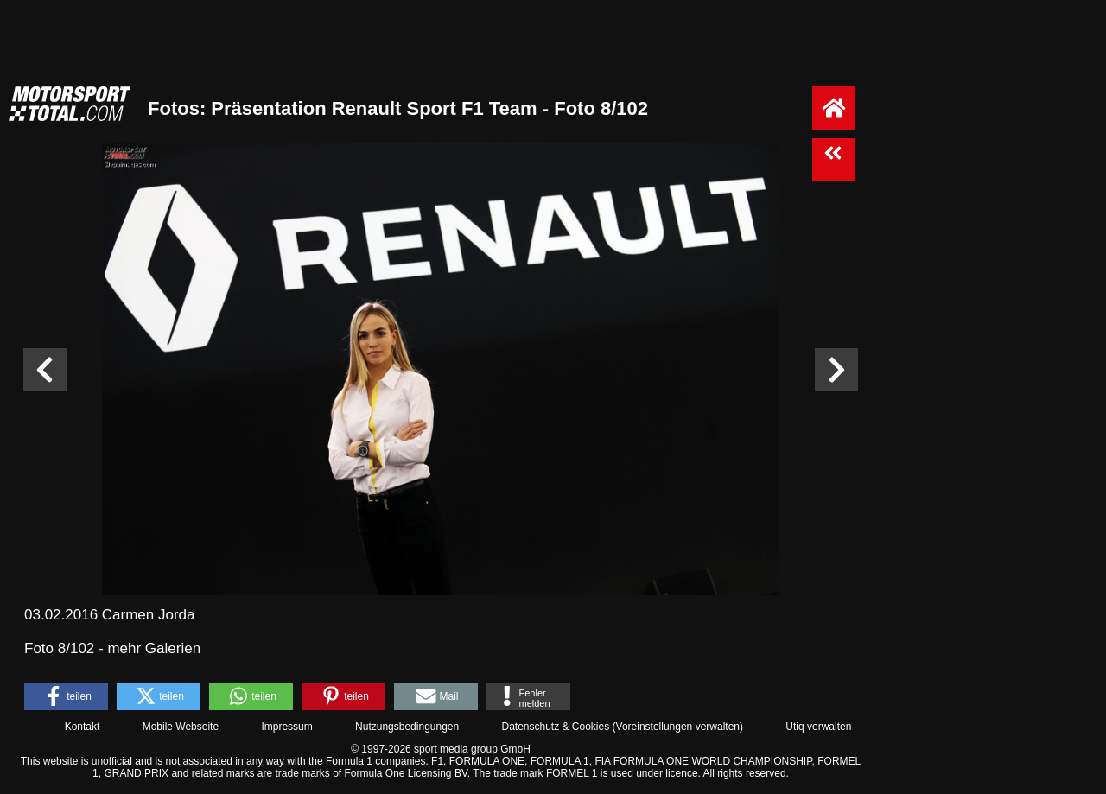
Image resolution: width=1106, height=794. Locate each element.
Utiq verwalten (818, 727)
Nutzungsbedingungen (407, 727)
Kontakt (82, 727)
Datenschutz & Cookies (555, 727)
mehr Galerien (153, 648)
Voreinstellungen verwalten (678, 727)
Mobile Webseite (181, 727)
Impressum (286, 727)
